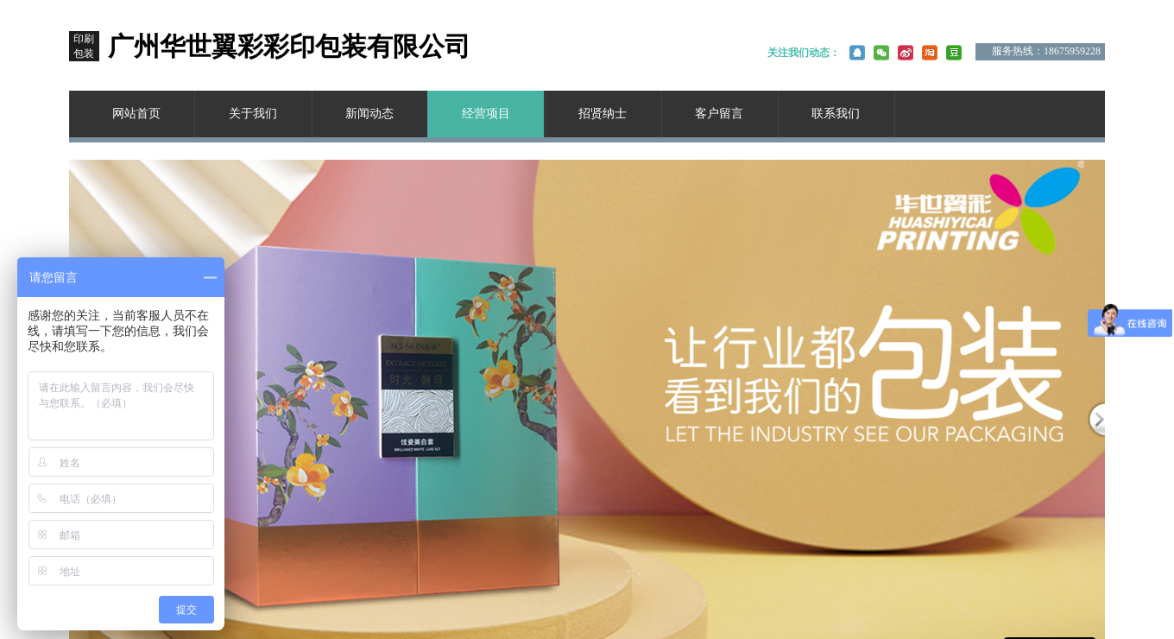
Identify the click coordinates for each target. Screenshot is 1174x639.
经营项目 (486, 113)
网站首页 (136, 113)
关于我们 (253, 113)
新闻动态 (369, 113)
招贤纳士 (602, 113)
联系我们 (835, 113)
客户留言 (719, 113)
